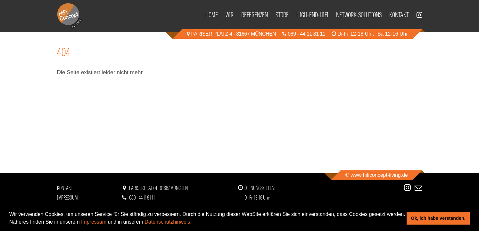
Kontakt (399, 14)
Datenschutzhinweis (167, 222)
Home (211, 14)
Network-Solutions (359, 14)
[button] (194, 223)
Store (282, 14)
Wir (230, 14)
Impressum (93, 222)
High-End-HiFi (312, 14)
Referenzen (254, 14)
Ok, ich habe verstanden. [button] (438, 218)
